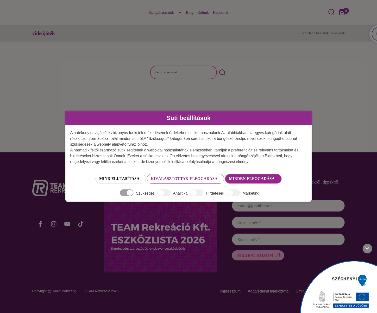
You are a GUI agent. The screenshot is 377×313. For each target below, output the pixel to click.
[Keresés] (222, 72)
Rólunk (203, 12)
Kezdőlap (307, 33)
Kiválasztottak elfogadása (183, 179)
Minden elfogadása (261, 179)
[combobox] (183, 72)
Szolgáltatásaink (165, 12)
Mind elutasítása (107, 179)
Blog (189, 12)
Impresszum (220, 291)
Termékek (322, 33)
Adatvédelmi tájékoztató (261, 291)
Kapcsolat (220, 12)
